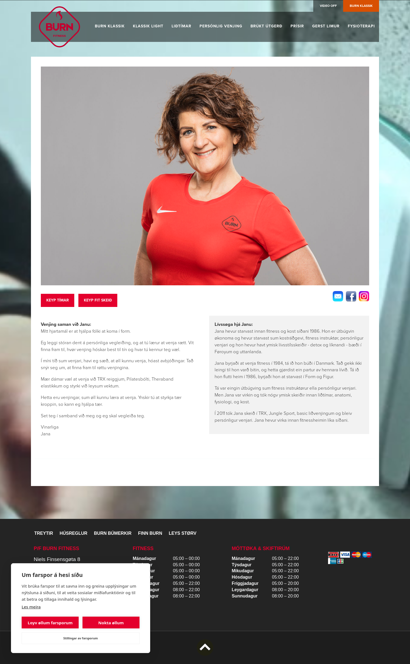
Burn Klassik (361, 6)
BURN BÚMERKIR (113, 533)
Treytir (43, 533)
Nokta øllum (111, 622)
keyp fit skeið (98, 300)
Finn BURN (150, 533)
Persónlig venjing (221, 26)
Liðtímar (181, 26)
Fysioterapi (361, 26)
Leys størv (183, 533)
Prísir (297, 26)
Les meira (31, 607)
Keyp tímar (57, 300)
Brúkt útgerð (266, 26)
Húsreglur (73, 533)
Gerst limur (326, 26)
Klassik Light (148, 26)
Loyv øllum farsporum (50, 622)
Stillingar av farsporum (80, 638)
